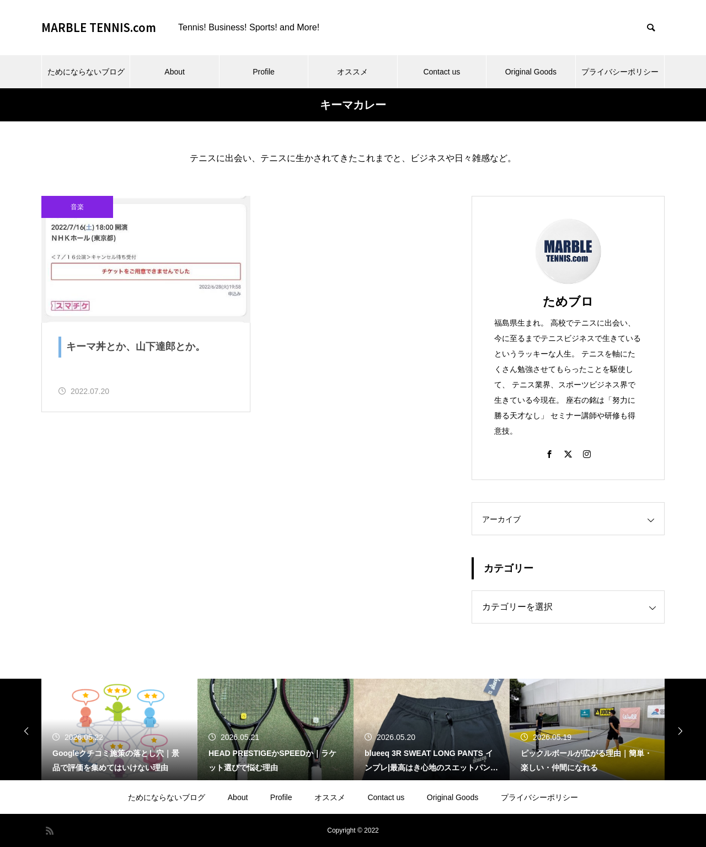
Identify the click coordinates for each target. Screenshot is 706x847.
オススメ (352, 71)
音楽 (77, 207)
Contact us (441, 71)
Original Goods (531, 71)
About (174, 71)
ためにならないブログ (86, 71)
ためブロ (568, 301)
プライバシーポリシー (620, 71)
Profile (264, 71)
